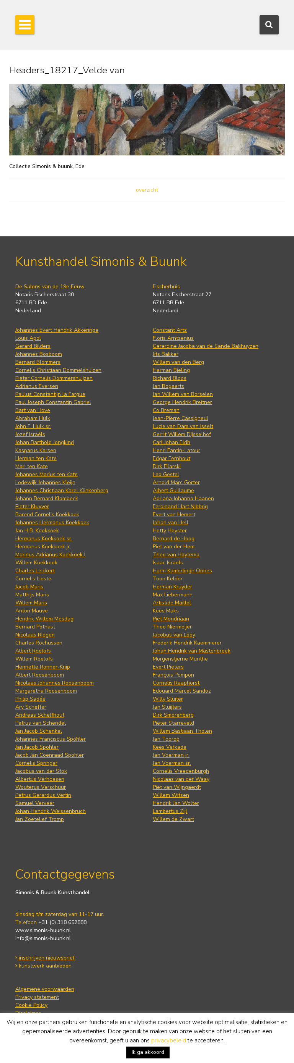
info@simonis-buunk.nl (43, 938)
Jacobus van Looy (174, 634)
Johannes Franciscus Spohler (50, 739)
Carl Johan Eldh (171, 442)
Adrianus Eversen (36, 386)
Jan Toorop (166, 739)
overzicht (147, 190)
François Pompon (173, 675)
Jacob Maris (29, 586)
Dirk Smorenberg (173, 715)
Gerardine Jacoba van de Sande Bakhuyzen (205, 346)
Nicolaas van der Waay (181, 779)
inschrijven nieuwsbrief (45, 957)
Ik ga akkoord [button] (148, 1052)
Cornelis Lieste (33, 578)
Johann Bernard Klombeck (46, 498)
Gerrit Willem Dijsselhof (182, 434)
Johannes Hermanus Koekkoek (52, 522)
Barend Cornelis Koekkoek (47, 514)
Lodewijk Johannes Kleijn (45, 482)
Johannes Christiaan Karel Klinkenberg (61, 490)
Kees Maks (166, 610)
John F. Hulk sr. (33, 426)
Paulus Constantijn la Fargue (50, 394)
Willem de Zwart (173, 819)
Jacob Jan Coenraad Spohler (49, 755)
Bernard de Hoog (173, 538)
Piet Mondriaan (171, 618)
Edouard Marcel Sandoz (182, 691)
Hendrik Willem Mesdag (44, 618)
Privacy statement (37, 997)
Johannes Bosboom (38, 354)
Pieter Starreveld (173, 723)
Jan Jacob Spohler (37, 747)
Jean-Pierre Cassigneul (180, 418)
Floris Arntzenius (173, 338)
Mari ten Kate (31, 466)
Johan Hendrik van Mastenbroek (191, 650)
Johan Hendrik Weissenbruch (50, 811)
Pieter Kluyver (32, 506)
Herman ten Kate (36, 458)
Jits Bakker (165, 354)
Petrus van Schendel (40, 723)
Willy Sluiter (168, 699)
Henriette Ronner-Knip (42, 666)
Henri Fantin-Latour (176, 450)
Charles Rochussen (38, 642)
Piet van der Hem (173, 546)
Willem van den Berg (178, 362)
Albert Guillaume (173, 490)
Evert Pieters (168, 666)
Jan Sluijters (167, 707)
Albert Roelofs (33, 650)
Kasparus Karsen (35, 450)
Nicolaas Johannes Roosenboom (54, 683)
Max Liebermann (173, 594)
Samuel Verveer (34, 803)
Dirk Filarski (167, 466)
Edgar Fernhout (171, 458)
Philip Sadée (30, 699)
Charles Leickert (35, 570)
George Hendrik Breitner (182, 402)
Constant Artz (170, 330)
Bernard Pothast (35, 626)
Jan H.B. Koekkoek (37, 530)
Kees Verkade (169, 747)
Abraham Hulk (32, 418)
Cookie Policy (31, 1005)
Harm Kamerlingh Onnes (182, 570)
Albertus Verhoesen (39, 779)
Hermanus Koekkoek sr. (43, 538)
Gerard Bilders (33, 346)
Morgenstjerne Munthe (180, 658)
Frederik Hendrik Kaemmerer (187, 642)
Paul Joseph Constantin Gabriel (53, 402)
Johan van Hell (170, 522)
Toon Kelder (168, 578)
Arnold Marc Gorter (176, 482)
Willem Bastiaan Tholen (182, 731)
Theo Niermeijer (172, 626)
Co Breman (166, 410)
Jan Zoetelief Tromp (39, 819)
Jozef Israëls (30, 434)
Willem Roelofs (34, 658)
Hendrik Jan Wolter (176, 803)
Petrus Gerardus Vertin (43, 795)
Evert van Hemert (174, 514)
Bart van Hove (32, 410)
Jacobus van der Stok (41, 771)
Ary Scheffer (30, 707)
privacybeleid (168, 1040)
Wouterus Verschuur (40, 787)
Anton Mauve (31, 610)
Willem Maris (31, 602)
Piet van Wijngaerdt (177, 787)
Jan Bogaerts (168, 386)
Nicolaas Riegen (35, 634)
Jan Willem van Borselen (183, 394)
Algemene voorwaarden (44, 989)
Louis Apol (28, 338)
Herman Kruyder (172, 586)
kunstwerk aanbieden (43, 965)
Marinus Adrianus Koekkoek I (50, 554)
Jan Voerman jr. (171, 755)
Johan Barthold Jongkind (44, 442)
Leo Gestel (166, 474)
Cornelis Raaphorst (176, 683)
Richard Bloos (169, 378)
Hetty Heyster (170, 530)
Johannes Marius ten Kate (46, 474)
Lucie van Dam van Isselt (183, 426)
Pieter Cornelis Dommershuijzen (54, 378)
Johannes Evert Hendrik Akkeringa (56, 330)
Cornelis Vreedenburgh (181, 771)
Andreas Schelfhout (39, 715)
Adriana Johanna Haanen (183, 498)
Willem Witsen (171, 795)
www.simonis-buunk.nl (43, 930)
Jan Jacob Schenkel (38, 731)
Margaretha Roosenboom (46, 691)
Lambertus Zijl (170, 811)
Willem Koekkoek (36, 562)
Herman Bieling (171, 370)
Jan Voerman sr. (172, 763)
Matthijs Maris (32, 594)
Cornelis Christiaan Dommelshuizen (58, 370)
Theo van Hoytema (176, 554)
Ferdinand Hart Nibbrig (180, 506)
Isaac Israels (168, 562)
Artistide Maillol (172, 602)
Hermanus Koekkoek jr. (43, 546)
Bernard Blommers (37, 362)
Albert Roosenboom (39, 675)
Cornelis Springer (36, 763)
